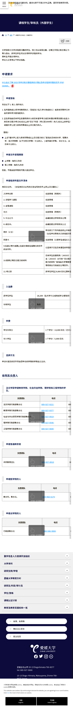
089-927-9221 (47, 404)
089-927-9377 (47, 410)
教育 (11, 35)
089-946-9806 (50, 531)
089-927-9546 (47, 422)
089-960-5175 (49, 496)
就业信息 (17, 636)
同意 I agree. (21, 701)
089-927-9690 (47, 428)
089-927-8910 (48, 462)
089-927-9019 (47, 416)
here (8, 693)
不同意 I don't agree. (52, 701)
